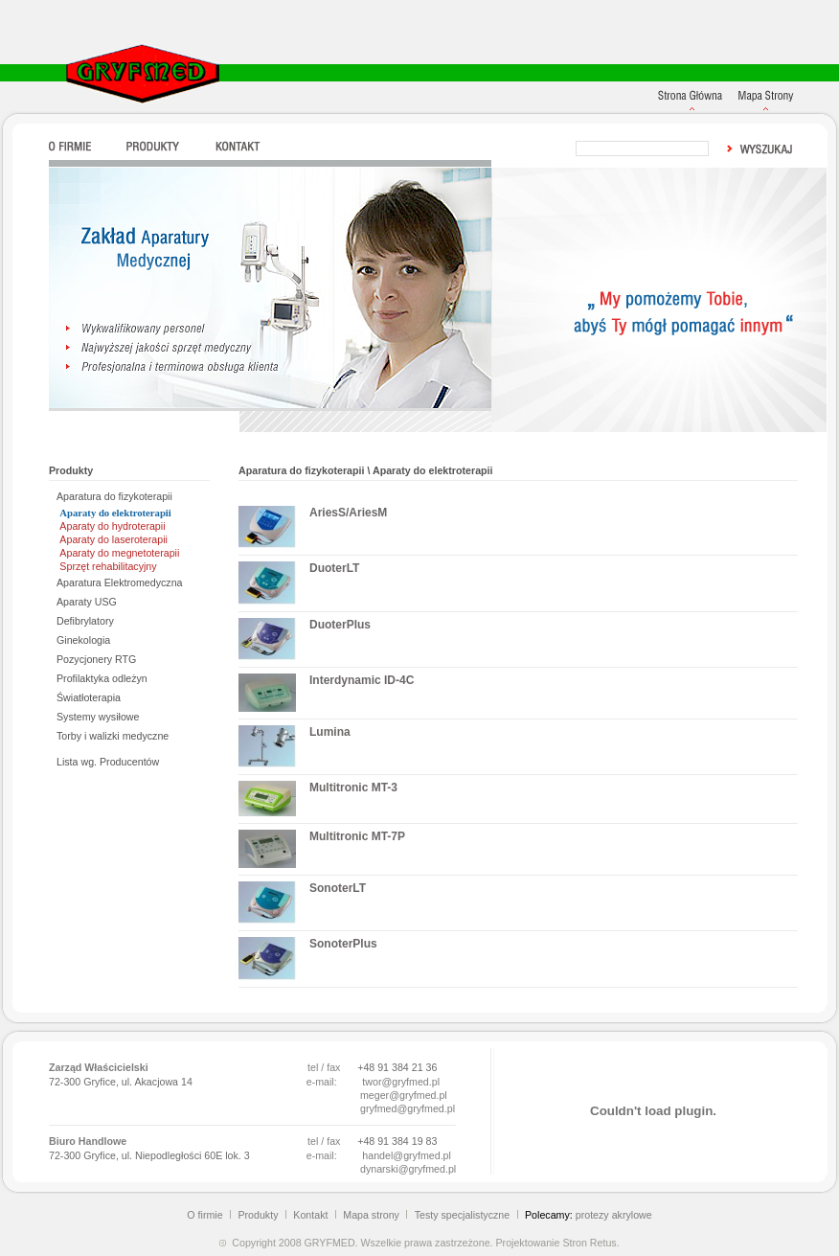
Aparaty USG (87, 601)
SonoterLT (337, 888)
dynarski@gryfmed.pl (408, 1169)
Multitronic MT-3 (353, 787)
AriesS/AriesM (348, 512)
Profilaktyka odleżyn (102, 678)
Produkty (258, 1215)
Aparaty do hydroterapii (112, 526)
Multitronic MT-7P (357, 836)
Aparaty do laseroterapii (113, 539)
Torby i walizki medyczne (113, 736)
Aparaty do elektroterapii (114, 513)
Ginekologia (83, 640)
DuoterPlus (340, 624)
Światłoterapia (89, 697)
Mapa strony (371, 1215)
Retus (603, 1242)
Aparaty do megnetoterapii (119, 553)
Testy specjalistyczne (462, 1215)
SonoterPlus (343, 943)
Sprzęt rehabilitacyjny (107, 566)
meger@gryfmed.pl (403, 1095)
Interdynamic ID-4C (361, 680)
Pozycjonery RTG (96, 659)
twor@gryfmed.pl (401, 1081)
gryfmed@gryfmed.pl (407, 1108)
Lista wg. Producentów (108, 761)
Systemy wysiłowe (98, 716)
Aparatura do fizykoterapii (114, 496)
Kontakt (310, 1215)
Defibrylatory (85, 621)
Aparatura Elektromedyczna (120, 582)
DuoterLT (334, 568)
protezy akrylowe (614, 1215)
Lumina (330, 732)
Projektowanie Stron (540, 1242)
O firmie (204, 1215)
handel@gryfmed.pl (406, 1155)
